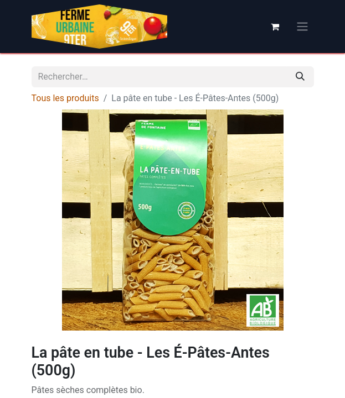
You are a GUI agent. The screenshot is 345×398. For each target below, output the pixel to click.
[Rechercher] (300, 76)
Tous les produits (65, 98)
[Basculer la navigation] (302, 27)
